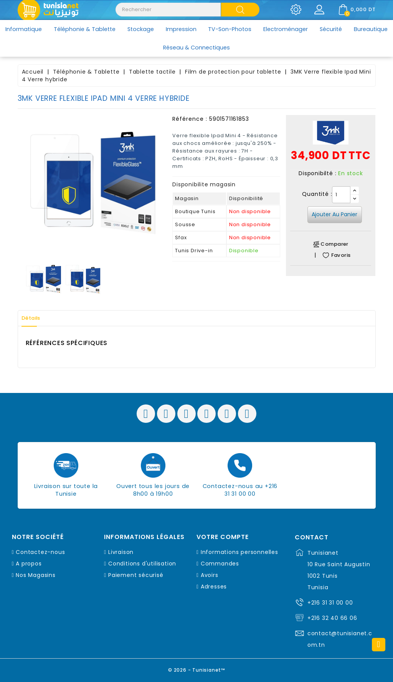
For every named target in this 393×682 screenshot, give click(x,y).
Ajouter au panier (334, 214)
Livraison (121, 552)
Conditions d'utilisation (142, 563)
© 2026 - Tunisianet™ (196, 668)
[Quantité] (341, 194)
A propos (28, 563)
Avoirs (209, 575)
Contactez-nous (40, 552)
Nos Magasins (36, 575)
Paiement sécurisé (135, 575)
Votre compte (222, 537)
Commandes (220, 563)
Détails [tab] (34, 318)
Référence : (189, 119)
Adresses (214, 586)
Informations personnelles (239, 552)
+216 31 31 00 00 (330, 602)
